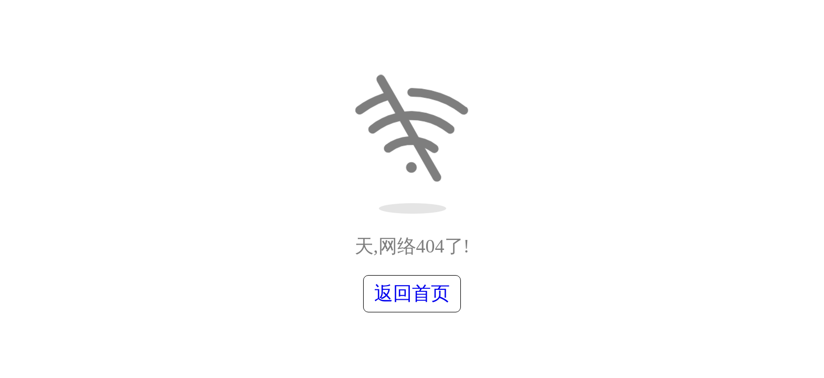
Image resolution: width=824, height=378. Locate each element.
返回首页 (412, 293)
